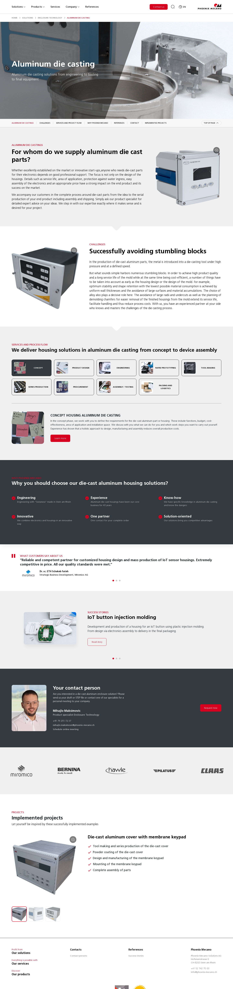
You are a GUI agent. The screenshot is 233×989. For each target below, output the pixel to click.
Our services (20, 963)
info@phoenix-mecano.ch (204, 972)
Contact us (158, 6)
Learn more (60, 438)
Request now (210, 708)
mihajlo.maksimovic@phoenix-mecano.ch (73, 725)
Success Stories (136, 956)
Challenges (44, 123)
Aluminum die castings (22, 123)
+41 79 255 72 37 (62, 721)
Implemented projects (155, 123)
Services (55, 6)
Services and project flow (69, 123)
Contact (134, 123)
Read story (97, 642)
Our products (21, 974)
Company (73, 6)
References (92, 6)
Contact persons (78, 956)
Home (14, 17)
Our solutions (21, 953)
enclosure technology (50, 17)
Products (38, 6)
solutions (27, 17)
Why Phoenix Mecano (98, 123)
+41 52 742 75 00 (200, 968)
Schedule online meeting (65, 729)
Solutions (19, 6)
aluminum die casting (78, 17)
